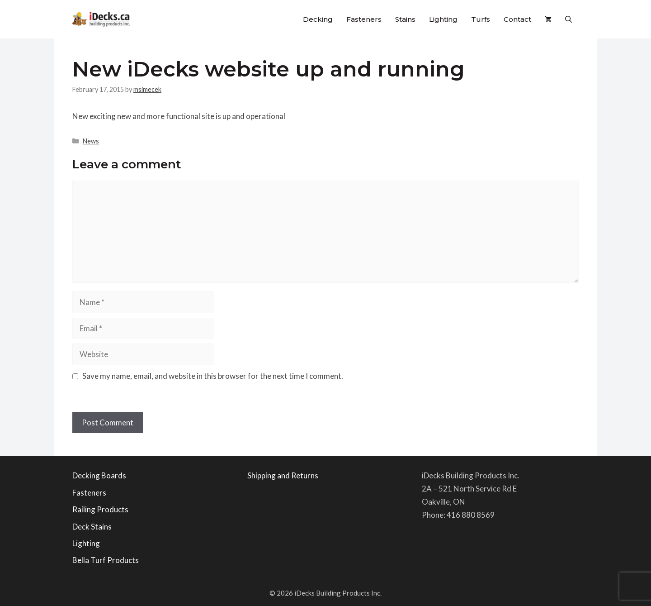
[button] (568, 19)
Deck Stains (92, 526)
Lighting (443, 19)
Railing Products (100, 509)
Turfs (480, 19)
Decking (318, 19)
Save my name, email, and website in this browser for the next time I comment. (212, 376)
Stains (405, 19)
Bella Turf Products (105, 560)
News (91, 141)
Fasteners (364, 19)
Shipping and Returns (282, 475)
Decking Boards (99, 475)
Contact (517, 19)
